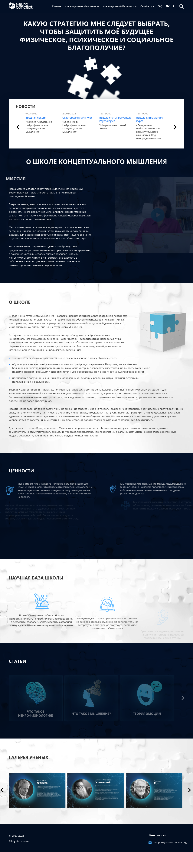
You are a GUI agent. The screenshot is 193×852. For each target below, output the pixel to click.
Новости (25, 106)
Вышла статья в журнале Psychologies (115, 119)
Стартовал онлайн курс (77, 117)
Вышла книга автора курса (149, 119)
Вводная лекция (35, 117)
